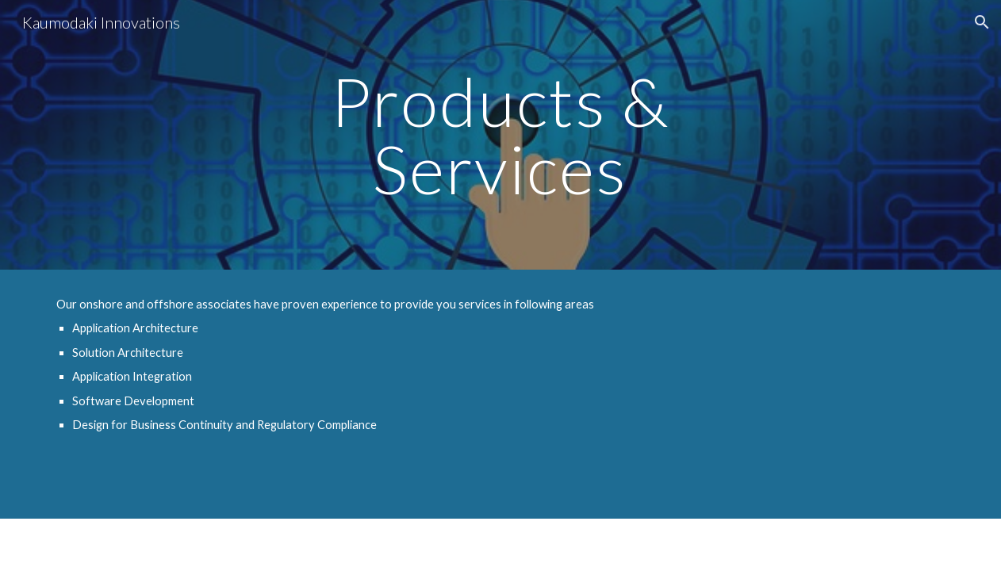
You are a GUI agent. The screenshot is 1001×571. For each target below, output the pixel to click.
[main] (500, 135)
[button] (982, 22)
